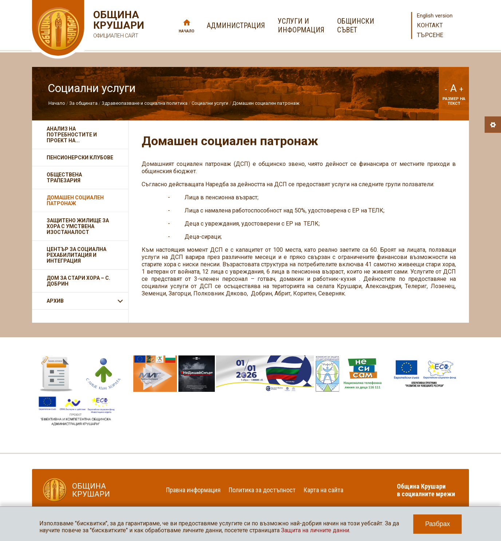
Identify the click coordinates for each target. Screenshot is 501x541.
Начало (186, 31)
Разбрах (437, 524)
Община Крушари (117, 25)
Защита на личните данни (315, 530)
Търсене (430, 35)
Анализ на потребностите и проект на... (72, 134)
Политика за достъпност (262, 490)
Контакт (430, 25)
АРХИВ (55, 301)
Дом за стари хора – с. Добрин (78, 281)
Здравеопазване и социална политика (145, 103)
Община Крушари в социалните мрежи (426, 490)
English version (435, 15)
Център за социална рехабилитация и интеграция (76, 255)
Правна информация (193, 490)
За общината (83, 103)
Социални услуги (210, 103)
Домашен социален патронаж (265, 103)
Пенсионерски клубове (80, 157)
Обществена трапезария (64, 177)
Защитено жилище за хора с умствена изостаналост (78, 226)
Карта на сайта (323, 490)
